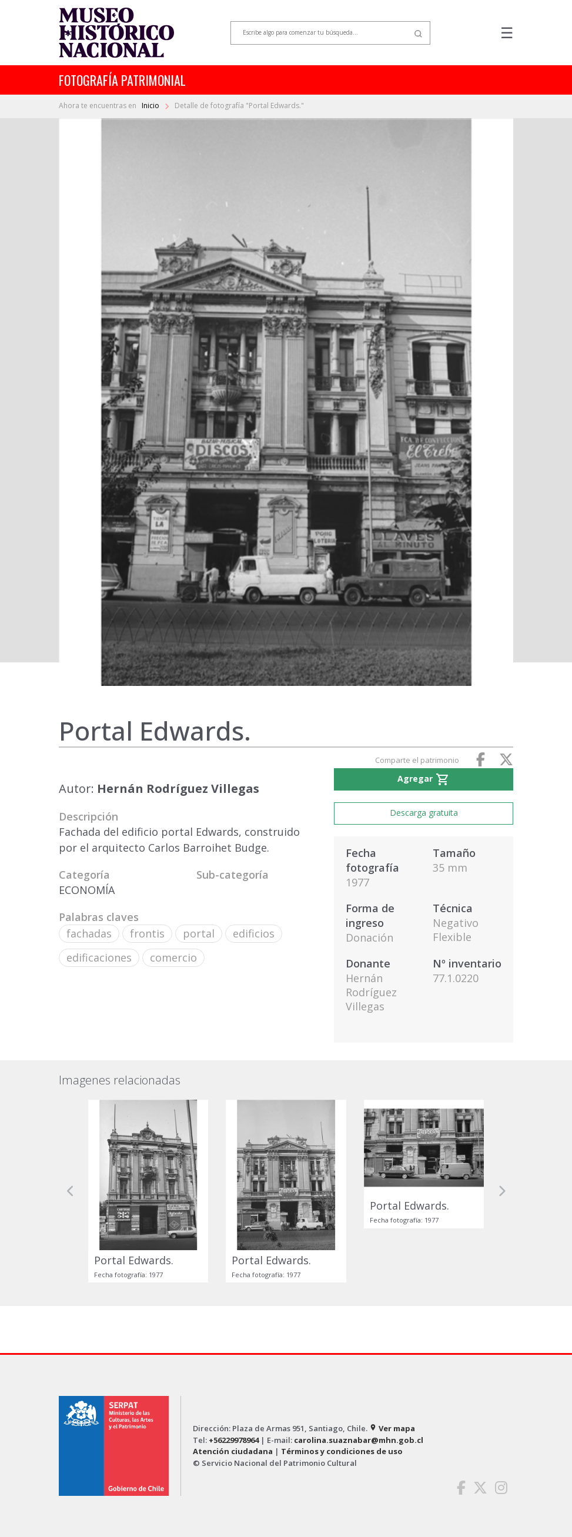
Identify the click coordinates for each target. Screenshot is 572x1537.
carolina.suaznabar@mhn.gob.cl (358, 1440)
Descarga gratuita (424, 812)
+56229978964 (234, 1440)
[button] (70, 1191)
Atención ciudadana (233, 1451)
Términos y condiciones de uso (342, 1451)
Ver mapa (392, 1428)
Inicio (151, 105)
